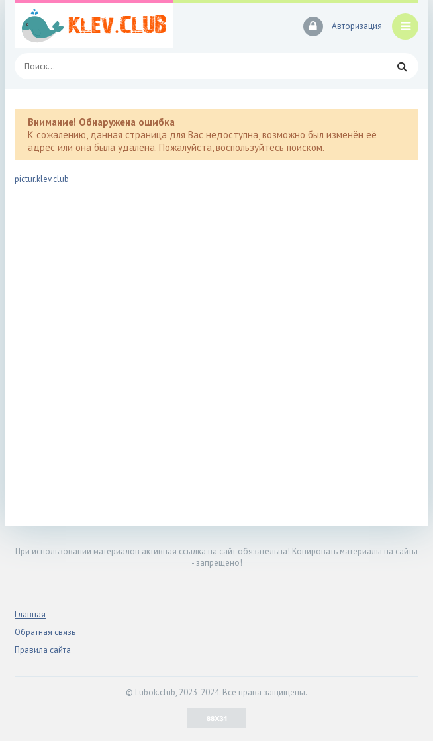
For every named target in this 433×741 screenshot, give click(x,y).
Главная (30, 614)
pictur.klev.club (42, 179)
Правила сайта (43, 650)
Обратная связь (45, 632)
